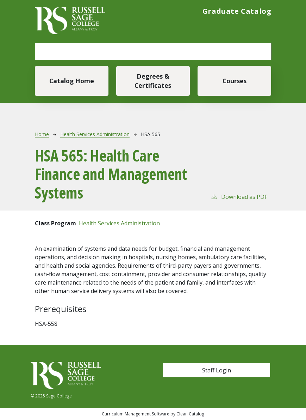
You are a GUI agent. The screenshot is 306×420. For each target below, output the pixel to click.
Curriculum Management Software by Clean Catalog (153, 414)
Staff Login (216, 370)
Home (42, 134)
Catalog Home (71, 81)
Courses (234, 81)
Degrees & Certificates (153, 81)
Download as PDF (239, 197)
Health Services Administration (95, 134)
